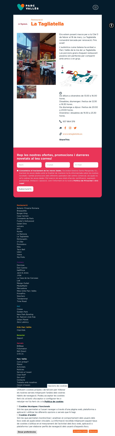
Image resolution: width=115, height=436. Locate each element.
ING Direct (21, 351)
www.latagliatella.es (72, 134)
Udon (19, 252)
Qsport (20, 338)
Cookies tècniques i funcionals (34, 406)
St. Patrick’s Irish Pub (26, 317)
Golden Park (22, 312)
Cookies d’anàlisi (27, 415)
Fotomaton (22, 349)
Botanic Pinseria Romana (28, 208)
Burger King (22, 213)
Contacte (21, 380)
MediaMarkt (22, 286)
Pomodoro (21, 244)
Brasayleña (22, 211)
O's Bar (20, 242)
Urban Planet (22, 320)
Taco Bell (21, 249)
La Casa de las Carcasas (27, 278)
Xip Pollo (21, 257)
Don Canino (22, 268)
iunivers (20, 226)
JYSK (19, 275)
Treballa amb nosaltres (27, 382)
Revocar (93, 431)
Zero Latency (23, 322)
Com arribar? (22, 362)
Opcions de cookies (57, 386)
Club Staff (21, 375)
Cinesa (20, 309)
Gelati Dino (22, 224)
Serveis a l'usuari (24, 372)
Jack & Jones (22, 273)
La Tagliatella (23, 236)
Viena (19, 255)
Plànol (19, 364)
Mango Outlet (23, 283)
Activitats (21, 367)
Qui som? (21, 377)
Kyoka (19, 231)
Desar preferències (27, 432)
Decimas (20, 265)
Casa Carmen (23, 216)
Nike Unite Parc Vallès (26, 291)
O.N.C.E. (20, 354)
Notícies (20, 369)
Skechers (21, 296)
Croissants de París (25, 218)
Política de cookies (53, 401)
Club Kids (21, 330)
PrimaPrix (21, 293)
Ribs (19, 247)
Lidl (18, 281)
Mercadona (22, 288)
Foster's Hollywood (25, 221)
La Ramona (22, 234)
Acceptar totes (80, 431)
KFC (19, 229)
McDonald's (22, 239)
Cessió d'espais (23, 385)
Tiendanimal (22, 299)
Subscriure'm (25, 189)
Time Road (22, 301)
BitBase (20, 346)
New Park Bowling (25, 314)
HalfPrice (21, 270)
